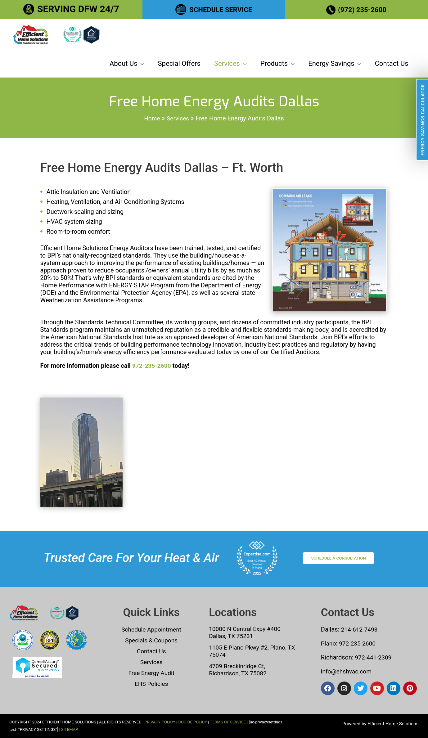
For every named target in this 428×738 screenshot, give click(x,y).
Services (151, 662)
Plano (329, 644)
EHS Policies (151, 683)
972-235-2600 (152, 372)
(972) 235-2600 (363, 8)
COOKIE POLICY (192, 722)
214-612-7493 (360, 630)
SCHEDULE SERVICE (221, 8)
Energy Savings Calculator (422, 119)
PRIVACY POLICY (159, 722)
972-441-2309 (373, 658)
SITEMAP (69, 729)
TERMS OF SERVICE (228, 722)
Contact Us (151, 651)
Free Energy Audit (151, 673)
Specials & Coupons (151, 641)
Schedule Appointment (151, 630)
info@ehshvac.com (347, 671)
